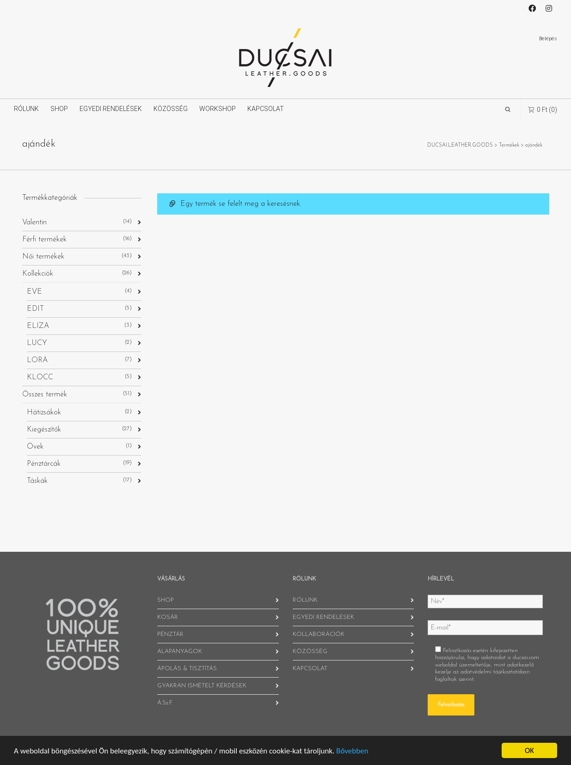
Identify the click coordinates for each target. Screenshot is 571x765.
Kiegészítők (44, 429)
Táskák (37, 481)
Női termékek (43, 256)
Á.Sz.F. (165, 703)
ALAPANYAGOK (179, 651)
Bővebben (352, 751)
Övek (35, 446)
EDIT (35, 309)
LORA (37, 360)
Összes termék (44, 394)
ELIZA (38, 326)
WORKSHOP (217, 108)
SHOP (59, 108)
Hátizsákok (44, 412)
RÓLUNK (26, 108)
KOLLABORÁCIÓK (318, 634)
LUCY (37, 343)
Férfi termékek (44, 239)
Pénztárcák (44, 464)
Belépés (548, 39)
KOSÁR (167, 617)
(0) (542, 109)
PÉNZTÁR (170, 634)
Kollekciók (37, 274)
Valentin (34, 222)
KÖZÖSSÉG (170, 108)
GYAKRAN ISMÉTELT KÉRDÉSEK (201, 686)
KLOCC (40, 377)
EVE (34, 292)
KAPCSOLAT (265, 108)
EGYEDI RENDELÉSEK (111, 108)
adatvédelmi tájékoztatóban (495, 672)
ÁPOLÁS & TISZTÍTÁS (187, 669)
